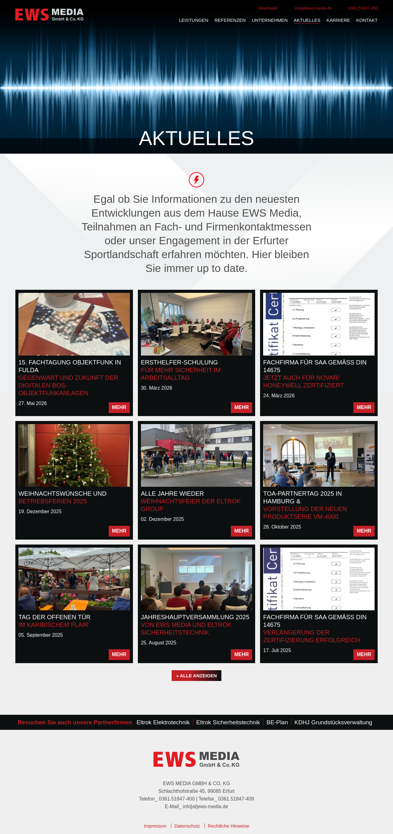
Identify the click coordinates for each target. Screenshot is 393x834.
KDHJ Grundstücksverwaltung (333, 722)
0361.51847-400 (363, 8)
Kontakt (367, 20)
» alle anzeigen (196, 675)
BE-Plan (277, 722)
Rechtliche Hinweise (228, 825)
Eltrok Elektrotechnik (163, 722)
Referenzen (230, 20)
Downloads (268, 8)
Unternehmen (270, 20)
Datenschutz (187, 825)
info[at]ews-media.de (313, 8)
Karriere (338, 20)
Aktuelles (307, 20)
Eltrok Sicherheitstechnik (228, 722)
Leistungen (193, 20)
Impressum (155, 825)
